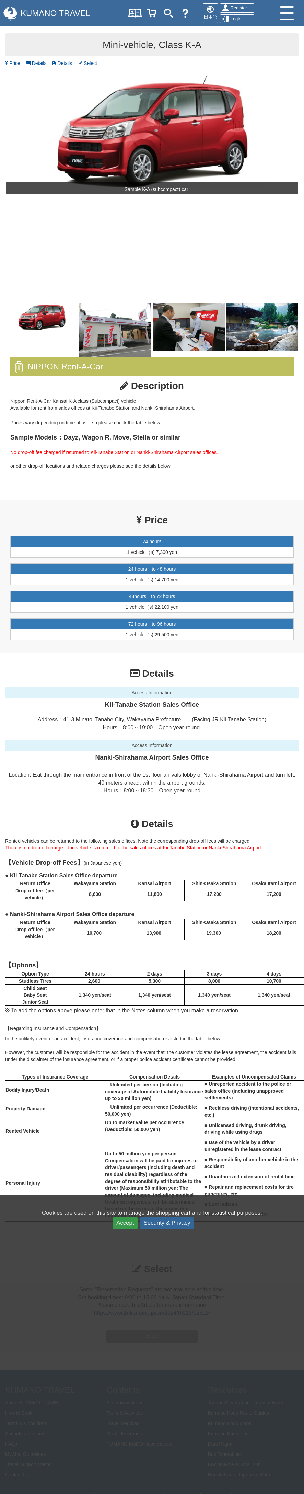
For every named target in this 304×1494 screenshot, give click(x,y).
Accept (125, 1223)
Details (36, 63)
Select (87, 63)
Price (12, 63)
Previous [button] (12, 329)
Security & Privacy (167, 1223)
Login (236, 18)
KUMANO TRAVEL (55, 13)
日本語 (210, 17)
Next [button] (292, 329)
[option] (152, 135)
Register (239, 7)
